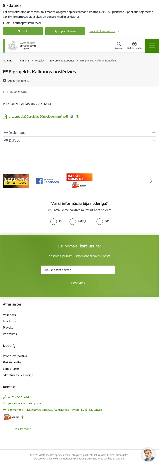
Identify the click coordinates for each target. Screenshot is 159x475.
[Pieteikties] (78, 283)
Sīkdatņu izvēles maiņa (18, 375)
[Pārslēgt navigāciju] (152, 46)
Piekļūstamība (12, 362)
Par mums (10, 334)
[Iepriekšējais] (8, 181)
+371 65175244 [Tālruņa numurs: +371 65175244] (18, 397)
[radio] (56, 220)
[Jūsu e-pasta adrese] (78, 270)
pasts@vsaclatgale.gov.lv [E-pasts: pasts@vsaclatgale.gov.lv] (24, 403)
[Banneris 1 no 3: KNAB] (16, 181)
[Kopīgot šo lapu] (79, 140)
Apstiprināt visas (65, 31)
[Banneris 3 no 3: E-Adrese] (79, 181)
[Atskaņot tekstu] (18, 80)
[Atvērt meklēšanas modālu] (119, 46)
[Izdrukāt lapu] (79, 132)
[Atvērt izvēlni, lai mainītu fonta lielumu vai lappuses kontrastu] (134, 46)
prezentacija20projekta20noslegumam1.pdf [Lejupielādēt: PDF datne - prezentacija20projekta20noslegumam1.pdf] (38, 116)
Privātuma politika (15, 356)
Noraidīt (23, 31)
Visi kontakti (23, 429)
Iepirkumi (9, 321)
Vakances (9, 315)
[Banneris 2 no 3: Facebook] (48, 181)
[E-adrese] (11, 417)
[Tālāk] (151, 181)
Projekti (8, 327)
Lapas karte (11, 369)
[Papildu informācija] (77, 116)
